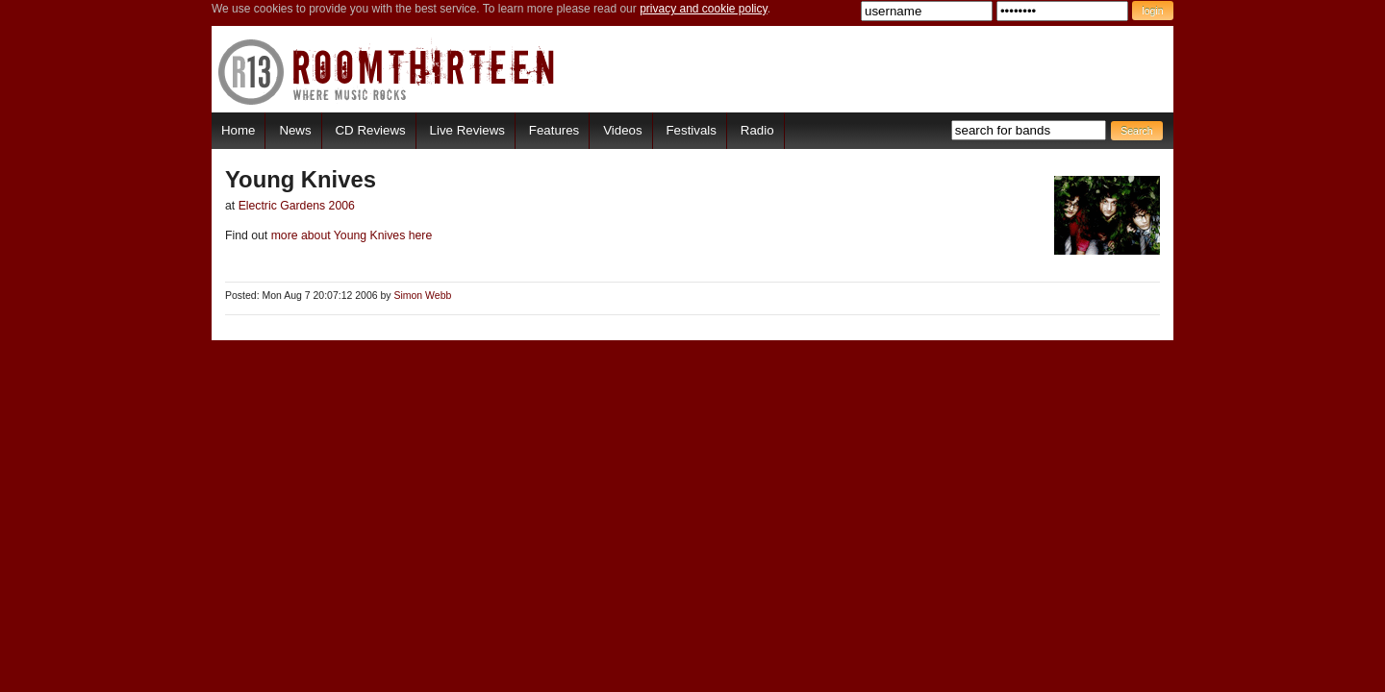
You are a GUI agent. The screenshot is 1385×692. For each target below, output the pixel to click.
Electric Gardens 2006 (297, 205)
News (295, 130)
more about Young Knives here (349, 235)
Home (238, 130)
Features (554, 130)
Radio (757, 130)
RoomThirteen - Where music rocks (387, 71)
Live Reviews (467, 130)
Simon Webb (422, 295)
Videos (622, 130)
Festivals (691, 130)
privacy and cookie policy (704, 8)
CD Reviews (371, 130)
